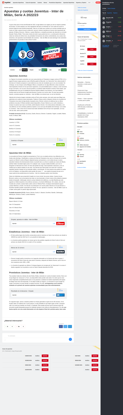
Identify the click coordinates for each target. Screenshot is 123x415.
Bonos (45, 2)
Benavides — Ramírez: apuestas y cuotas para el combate (85, 84)
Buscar (93, 2)
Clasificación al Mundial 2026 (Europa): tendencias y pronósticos (85, 106)
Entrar (98, 2)
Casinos (40, 2)
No (21, 326)
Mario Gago (84, 17)
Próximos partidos (82, 123)
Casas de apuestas (7, 349)
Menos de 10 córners (17, 248)
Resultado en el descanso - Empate (22, 291)
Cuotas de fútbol (81, 167)
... (89, 2)
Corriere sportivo (82, 23)
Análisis (82, 49)
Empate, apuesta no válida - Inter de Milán (24, 219)
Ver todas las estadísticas (105, 46)
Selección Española (83, 10)
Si (10, 326)
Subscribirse (87, 29)
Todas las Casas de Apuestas (85, 70)
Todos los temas (82, 7)
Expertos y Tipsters (81, 2)
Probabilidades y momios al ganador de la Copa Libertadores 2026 (85, 115)
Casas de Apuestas (31, 2)
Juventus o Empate (17, 140)
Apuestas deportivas (18, 2)
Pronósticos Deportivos (55, 2)
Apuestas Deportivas (68, 2)
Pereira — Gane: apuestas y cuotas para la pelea (85, 99)
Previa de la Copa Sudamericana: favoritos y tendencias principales (85, 92)
